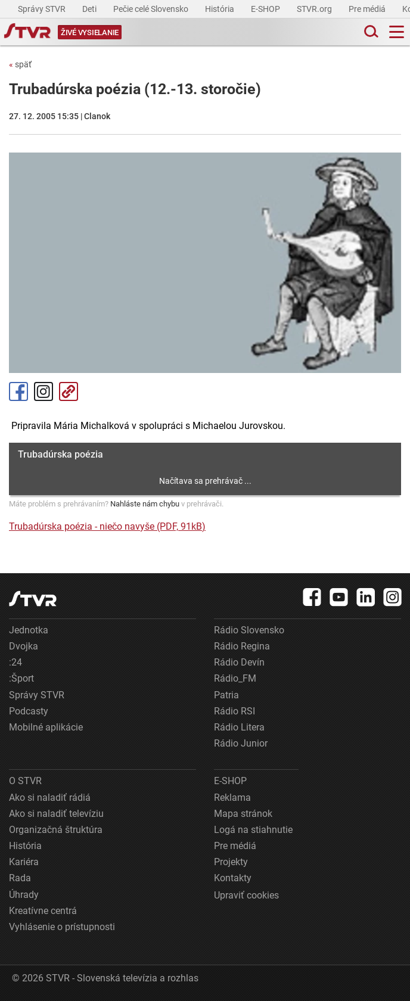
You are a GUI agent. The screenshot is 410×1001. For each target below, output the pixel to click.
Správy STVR (42, 9)
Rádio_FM (235, 678)
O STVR (25, 780)
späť (20, 64)
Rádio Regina (242, 646)
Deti (90, 9)
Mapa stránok (243, 813)
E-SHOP (266, 9)
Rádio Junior (241, 743)
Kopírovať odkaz (68, 391)
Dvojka (23, 646)
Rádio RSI (234, 711)
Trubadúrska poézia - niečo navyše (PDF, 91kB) (107, 526)
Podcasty (28, 711)
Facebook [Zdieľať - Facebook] (18, 391)
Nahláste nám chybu (144, 503)
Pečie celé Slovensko (151, 9)
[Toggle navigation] (396, 31)
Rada (20, 878)
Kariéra (24, 862)
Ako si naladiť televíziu (56, 813)
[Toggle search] (370, 31)
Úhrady (24, 894)
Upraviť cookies (246, 895)
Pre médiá (368, 9)
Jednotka (28, 630)
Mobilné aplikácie (46, 727)
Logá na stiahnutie (253, 829)
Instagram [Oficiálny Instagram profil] (43, 391)
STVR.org (315, 9)
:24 (15, 662)
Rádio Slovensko (249, 630)
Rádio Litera (239, 727)
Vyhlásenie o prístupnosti (62, 926)
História (220, 9)
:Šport (21, 678)
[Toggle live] (90, 31)
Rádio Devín (239, 662)
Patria (226, 695)
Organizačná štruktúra (55, 829)
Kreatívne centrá (43, 910)
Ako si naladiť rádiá (50, 797)
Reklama (232, 797)
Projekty (231, 862)
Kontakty (232, 878)
